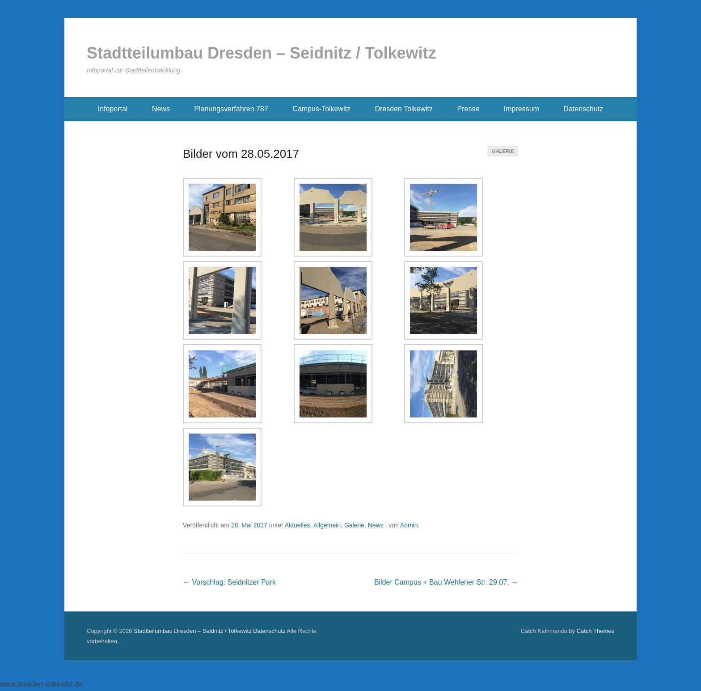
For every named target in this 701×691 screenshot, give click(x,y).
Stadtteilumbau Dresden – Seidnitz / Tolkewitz (261, 53)
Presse (468, 109)
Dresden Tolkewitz (404, 109)
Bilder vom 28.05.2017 (241, 153)
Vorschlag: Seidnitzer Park (229, 582)
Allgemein (327, 525)
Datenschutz (583, 109)
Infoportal (113, 109)
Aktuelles (297, 525)
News (161, 109)
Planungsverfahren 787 (231, 109)
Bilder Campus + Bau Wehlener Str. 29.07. (446, 582)
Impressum (521, 109)
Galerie (503, 151)
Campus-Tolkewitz (321, 109)
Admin (409, 525)
